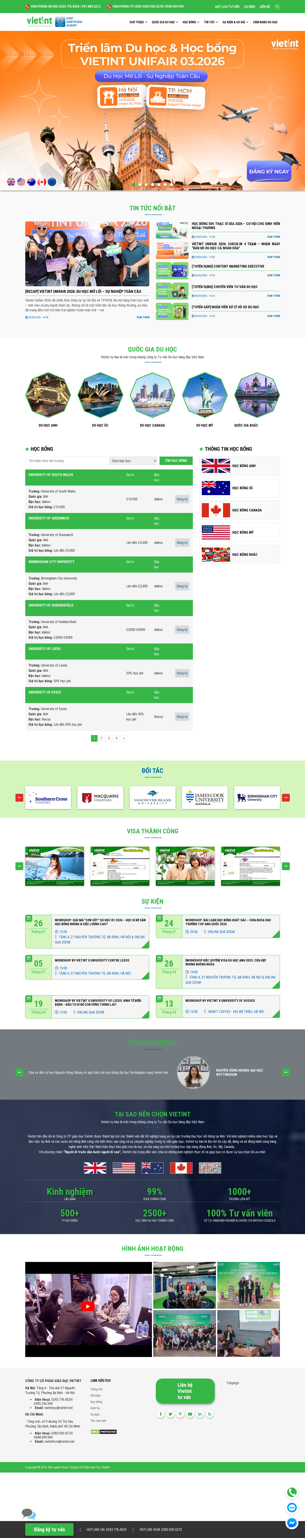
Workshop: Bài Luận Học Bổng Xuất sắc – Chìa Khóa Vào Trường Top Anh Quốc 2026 (228, 922)
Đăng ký (182, 499)
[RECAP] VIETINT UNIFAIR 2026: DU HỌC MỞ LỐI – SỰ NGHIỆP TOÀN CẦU (83, 291)
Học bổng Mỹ (243, 532)
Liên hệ (265, 6)
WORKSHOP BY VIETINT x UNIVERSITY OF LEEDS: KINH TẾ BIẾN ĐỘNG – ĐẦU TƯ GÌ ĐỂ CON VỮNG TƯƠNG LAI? (98, 1003)
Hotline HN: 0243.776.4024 (106, 1530)
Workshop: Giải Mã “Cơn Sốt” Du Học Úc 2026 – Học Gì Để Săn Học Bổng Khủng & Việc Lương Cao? (100, 922)
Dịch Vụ (95, 1408)
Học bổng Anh (244, 466)
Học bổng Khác (245, 555)
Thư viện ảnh (98, 1420)
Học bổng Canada (247, 510)
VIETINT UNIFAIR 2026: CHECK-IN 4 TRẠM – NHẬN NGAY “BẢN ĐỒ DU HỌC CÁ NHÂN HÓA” (236, 246)
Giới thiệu (137, 22)
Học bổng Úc (242, 488)
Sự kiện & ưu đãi (233, 22)
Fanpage (233, 1383)
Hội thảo (96, 1395)
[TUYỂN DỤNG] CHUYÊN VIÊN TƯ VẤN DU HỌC (225, 287)
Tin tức (209, 22)
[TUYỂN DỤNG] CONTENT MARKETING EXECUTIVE (228, 266)
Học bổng (189, 22)
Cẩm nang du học (265, 22)
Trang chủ (97, 1389)
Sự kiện (249, 6)
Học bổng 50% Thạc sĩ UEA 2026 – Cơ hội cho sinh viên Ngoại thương (236, 226)
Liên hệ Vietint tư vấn (185, 1391)
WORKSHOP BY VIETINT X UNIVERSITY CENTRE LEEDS (92, 960)
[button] (133, 184)
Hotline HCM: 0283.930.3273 (161, 1530)
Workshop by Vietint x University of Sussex (220, 1001)
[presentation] (19, 798)
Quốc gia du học (163, 22)
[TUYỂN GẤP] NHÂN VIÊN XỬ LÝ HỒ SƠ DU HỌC (225, 307)
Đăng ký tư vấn (49, 1529)
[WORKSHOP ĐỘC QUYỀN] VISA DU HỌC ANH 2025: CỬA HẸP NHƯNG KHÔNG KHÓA (225, 962)
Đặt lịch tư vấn (227, 6)
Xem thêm (143, 317)
